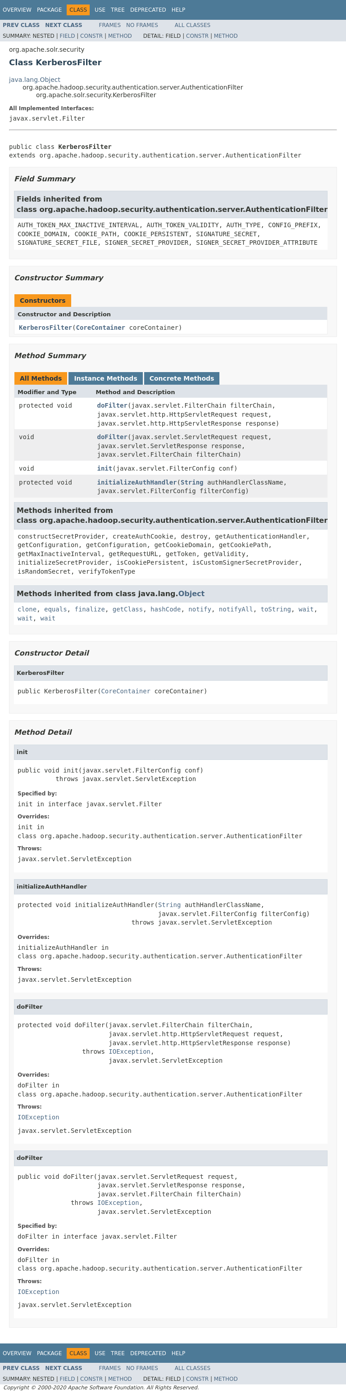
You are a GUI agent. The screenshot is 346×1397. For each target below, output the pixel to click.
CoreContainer (100, 327)
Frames (110, 25)
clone (27, 609)
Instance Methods (105, 378)
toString (276, 609)
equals (55, 609)
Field (67, 36)
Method (120, 36)
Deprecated (148, 10)
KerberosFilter (45, 327)
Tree (118, 10)
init (105, 468)
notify (199, 609)
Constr (91, 36)
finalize (89, 609)
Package (49, 10)
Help (179, 10)
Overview (17, 10)
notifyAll (236, 609)
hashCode (165, 609)
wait (306, 609)
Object (191, 593)
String (192, 482)
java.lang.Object (34, 79)
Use (100, 10)
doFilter (112, 405)
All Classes (192, 25)
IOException (129, 1051)
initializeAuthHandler (137, 482)
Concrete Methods (182, 378)
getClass (128, 609)
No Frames (142, 25)
